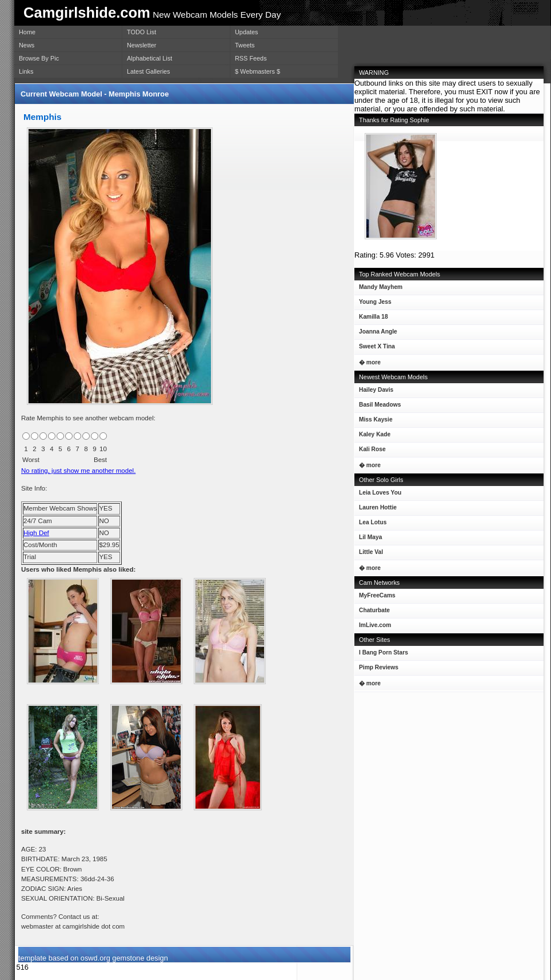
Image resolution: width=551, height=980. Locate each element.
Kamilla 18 (371, 319)
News (26, 45)
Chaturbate (374, 610)
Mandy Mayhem (378, 289)
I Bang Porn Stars (383, 652)
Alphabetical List (149, 58)
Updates (246, 32)
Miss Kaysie (373, 421)
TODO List (141, 32)
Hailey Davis (373, 392)
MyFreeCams (377, 595)
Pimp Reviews (378, 667)
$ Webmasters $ (257, 71)
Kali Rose (370, 451)
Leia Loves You (377, 494)
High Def (36, 532)
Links (26, 71)
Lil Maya (368, 539)
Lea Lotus (370, 524)
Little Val (368, 554)
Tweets (244, 45)
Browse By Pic (39, 58)
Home (27, 32)
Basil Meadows (377, 406)
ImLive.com (375, 625)
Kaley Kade (372, 436)
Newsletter (141, 45)
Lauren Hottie (375, 509)
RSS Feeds (251, 58)
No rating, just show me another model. (78, 470)
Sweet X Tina (374, 348)
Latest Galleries (148, 71)
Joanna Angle (375, 333)
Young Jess (373, 304)
